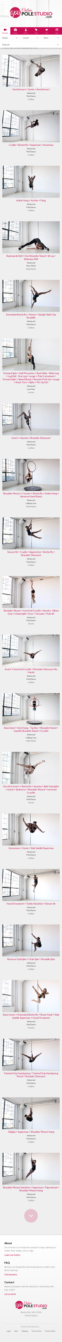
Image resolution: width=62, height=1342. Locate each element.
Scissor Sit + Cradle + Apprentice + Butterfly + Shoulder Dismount (31, 556)
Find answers (10, 1279)
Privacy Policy (50, 1336)
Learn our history (12, 1260)
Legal (9, 1336)
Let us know (10, 1299)
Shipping (25, 1336)
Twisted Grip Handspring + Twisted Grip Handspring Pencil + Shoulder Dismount (31, 1079)
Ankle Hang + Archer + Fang (31, 200)
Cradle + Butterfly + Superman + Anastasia (31, 145)
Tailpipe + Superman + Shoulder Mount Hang (31, 1136)
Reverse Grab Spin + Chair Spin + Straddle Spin (31, 962)
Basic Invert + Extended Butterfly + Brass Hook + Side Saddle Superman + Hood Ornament (31, 1020)
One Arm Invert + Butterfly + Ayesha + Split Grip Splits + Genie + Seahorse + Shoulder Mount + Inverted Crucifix (31, 792)
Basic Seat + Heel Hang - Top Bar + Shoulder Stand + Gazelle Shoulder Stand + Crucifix (31, 732)
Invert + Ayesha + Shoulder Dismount (31, 439)
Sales (16, 1336)
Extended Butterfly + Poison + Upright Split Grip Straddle (31, 317)
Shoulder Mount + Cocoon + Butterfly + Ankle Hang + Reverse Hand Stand (31, 497)
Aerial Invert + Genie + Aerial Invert (31, 89)
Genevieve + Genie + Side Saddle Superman (31, 851)
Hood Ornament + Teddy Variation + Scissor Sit (31, 907)
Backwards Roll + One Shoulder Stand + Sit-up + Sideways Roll (31, 258)
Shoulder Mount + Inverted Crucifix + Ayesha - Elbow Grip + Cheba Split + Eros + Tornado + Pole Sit (31, 614)
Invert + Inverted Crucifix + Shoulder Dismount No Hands (31, 673)
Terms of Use (36, 1336)
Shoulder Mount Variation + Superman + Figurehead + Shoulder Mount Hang (31, 1194)
